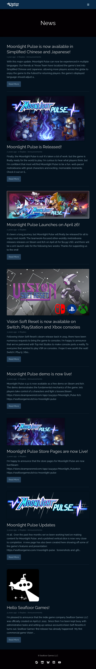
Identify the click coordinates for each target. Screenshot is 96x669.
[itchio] (42, 662)
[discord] (53, 662)
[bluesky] (48, 662)
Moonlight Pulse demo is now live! (39, 373)
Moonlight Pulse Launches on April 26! (43, 224)
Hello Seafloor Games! (28, 607)
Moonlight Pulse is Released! (34, 146)
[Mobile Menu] (87, 4)
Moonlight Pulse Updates (31, 524)
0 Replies (21, 57)
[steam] (36, 662)
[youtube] (59, 662)
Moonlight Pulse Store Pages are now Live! (47, 451)
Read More (14, 84)
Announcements (33, 57)
